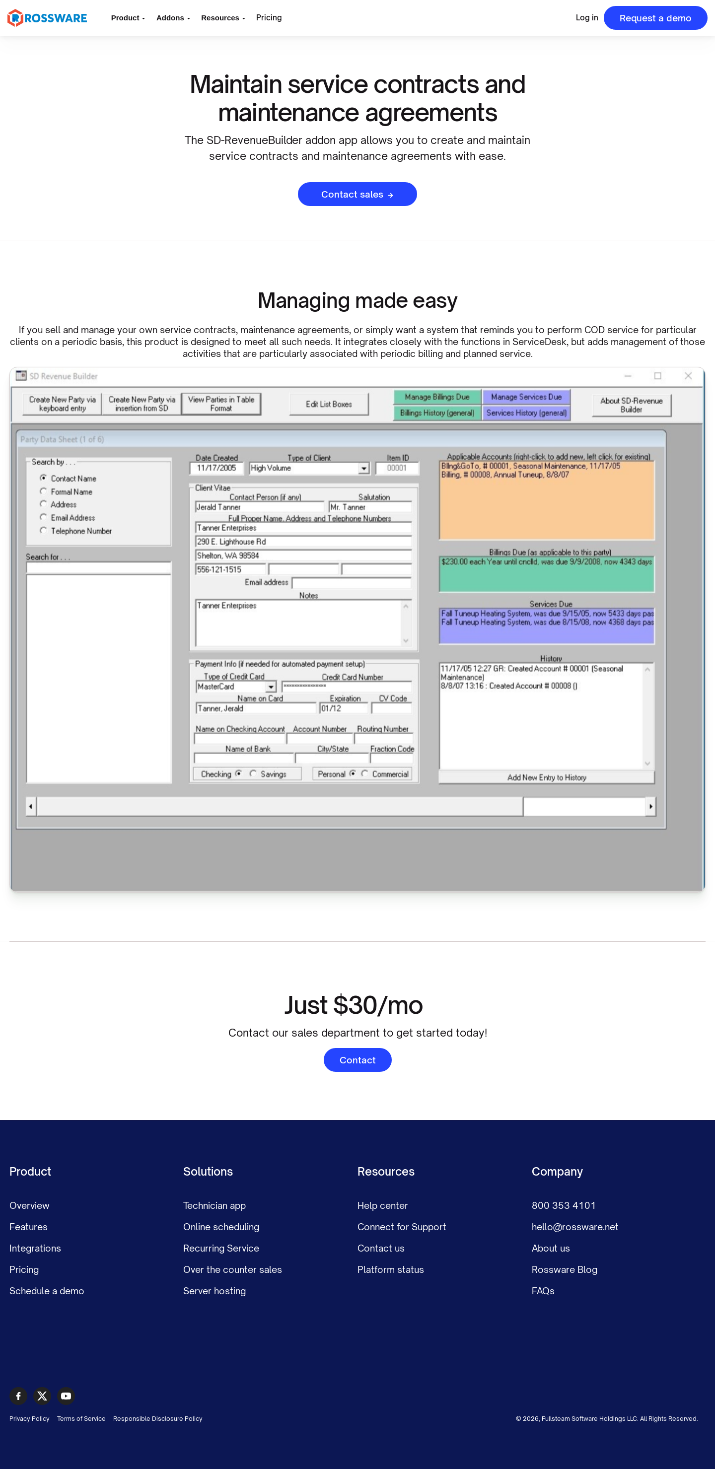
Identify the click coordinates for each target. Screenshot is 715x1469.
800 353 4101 (564, 1205)
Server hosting (214, 1290)
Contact (358, 1059)
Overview (29, 1205)
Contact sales (357, 194)
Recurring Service (221, 1248)
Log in (587, 17)
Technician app (214, 1205)
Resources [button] (220, 17)
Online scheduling (221, 1226)
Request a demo (656, 17)
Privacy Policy (29, 1418)
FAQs (543, 1290)
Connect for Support (402, 1226)
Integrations (35, 1248)
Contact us (381, 1248)
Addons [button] (170, 17)
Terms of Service (81, 1418)
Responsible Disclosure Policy (158, 1418)
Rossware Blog (564, 1269)
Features (28, 1226)
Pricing (269, 17)
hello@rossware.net (575, 1226)
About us (551, 1248)
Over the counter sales (232, 1269)
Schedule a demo (46, 1290)
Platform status (391, 1269)
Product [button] (125, 17)
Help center (383, 1205)
